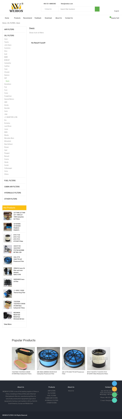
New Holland (8, 144)
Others (6, 174)
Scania (6, 159)
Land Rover (7, 126)
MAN (5, 132)
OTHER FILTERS (10, 199)
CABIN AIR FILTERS (12, 187)
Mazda (6, 135)
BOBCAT (7, 60)
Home (7, 18)
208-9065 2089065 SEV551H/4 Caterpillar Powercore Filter (47, 373)
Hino (5, 51)
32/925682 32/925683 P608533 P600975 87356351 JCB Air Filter (19, 227)
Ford (5, 90)
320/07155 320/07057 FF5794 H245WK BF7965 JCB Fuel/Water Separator (19, 249)
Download (48, 18)
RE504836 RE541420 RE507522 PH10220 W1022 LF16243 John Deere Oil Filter (19, 316)
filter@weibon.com (111, 400)
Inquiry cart (115, 18)
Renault (6, 156)
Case (5, 69)
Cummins (7, 48)
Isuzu (6, 111)
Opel (5, 150)
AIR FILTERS (9, 29)
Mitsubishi (7, 141)
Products (17, 18)
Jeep (5, 114)
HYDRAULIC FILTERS (12, 193)
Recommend (27, 18)
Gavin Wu (114, 383)
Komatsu (7, 123)
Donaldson (7, 84)
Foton (6, 93)
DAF (5, 78)
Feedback (38, 18)
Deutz (18, 23)
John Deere (7, 45)
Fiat (5, 87)
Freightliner (8, 96)
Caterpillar (7, 63)
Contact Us (69, 18)
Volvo (6, 171)
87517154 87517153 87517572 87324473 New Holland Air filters (19, 238)
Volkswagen (8, 168)
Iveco (6, 39)
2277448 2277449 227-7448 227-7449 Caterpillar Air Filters (19, 216)
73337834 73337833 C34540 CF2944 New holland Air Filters (19, 305)
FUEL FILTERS (10, 180)
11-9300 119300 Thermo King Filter (19, 291)
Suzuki (6, 165)
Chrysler (7, 72)
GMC (5, 102)
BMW (6, 57)
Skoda (6, 162)
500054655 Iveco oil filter (19, 280)
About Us (58, 18)
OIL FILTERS (11, 23)
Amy (114, 389)
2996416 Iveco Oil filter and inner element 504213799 (19, 271)
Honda (6, 105)
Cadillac (7, 66)
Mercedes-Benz (9, 138)
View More (7, 324)
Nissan (6, 147)
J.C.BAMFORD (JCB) (10, 117)
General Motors (9, 99)
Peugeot (7, 153)
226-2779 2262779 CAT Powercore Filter (19, 259)
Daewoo (6, 75)
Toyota (6, 42)
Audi (5, 54)
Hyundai (7, 108)
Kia (5, 120)
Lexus (6, 129)
